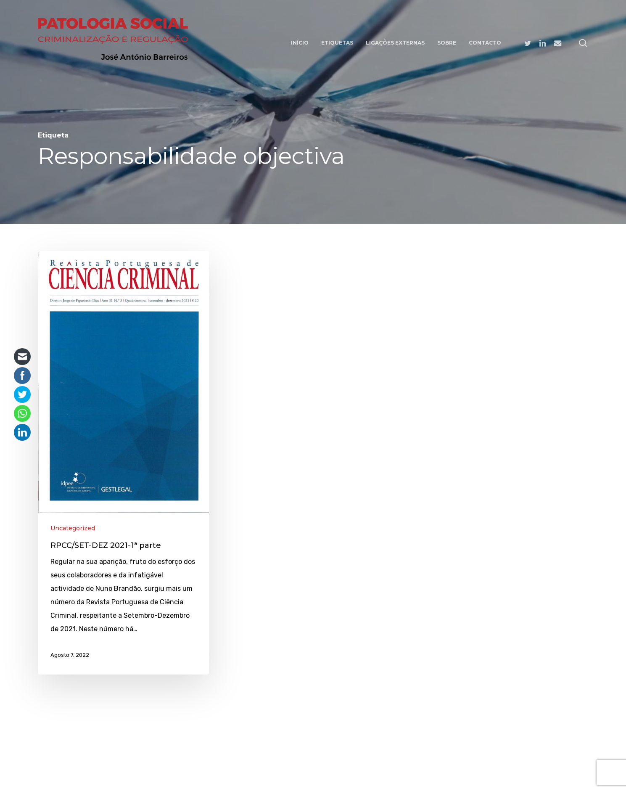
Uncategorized (72, 528)
